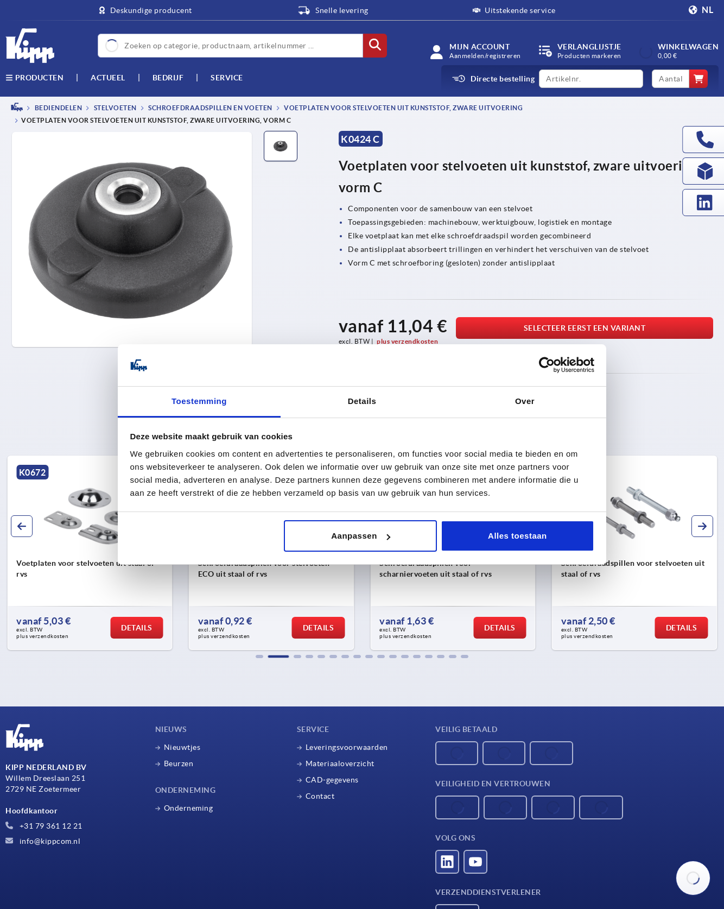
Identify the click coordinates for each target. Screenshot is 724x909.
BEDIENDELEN (57, 107)
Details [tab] (362, 401)
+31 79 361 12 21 (43, 826)
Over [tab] (525, 401)
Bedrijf (168, 77)
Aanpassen (360, 535)
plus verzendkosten (407, 341)
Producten (34, 77)
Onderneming (188, 808)
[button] (259, 656)
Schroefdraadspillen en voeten (209, 107)
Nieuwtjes (182, 747)
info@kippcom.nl (42, 841)
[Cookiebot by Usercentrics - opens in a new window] (546, 365)
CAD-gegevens (332, 779)
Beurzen (179, 763)
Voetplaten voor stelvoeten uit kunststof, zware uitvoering (403, 107)
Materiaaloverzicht (340, 763)
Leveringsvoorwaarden (347, 747)
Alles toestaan (517, 535)
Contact (320, 796)
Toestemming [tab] (199, 401)
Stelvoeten (114, 107)
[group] (90, 553)
